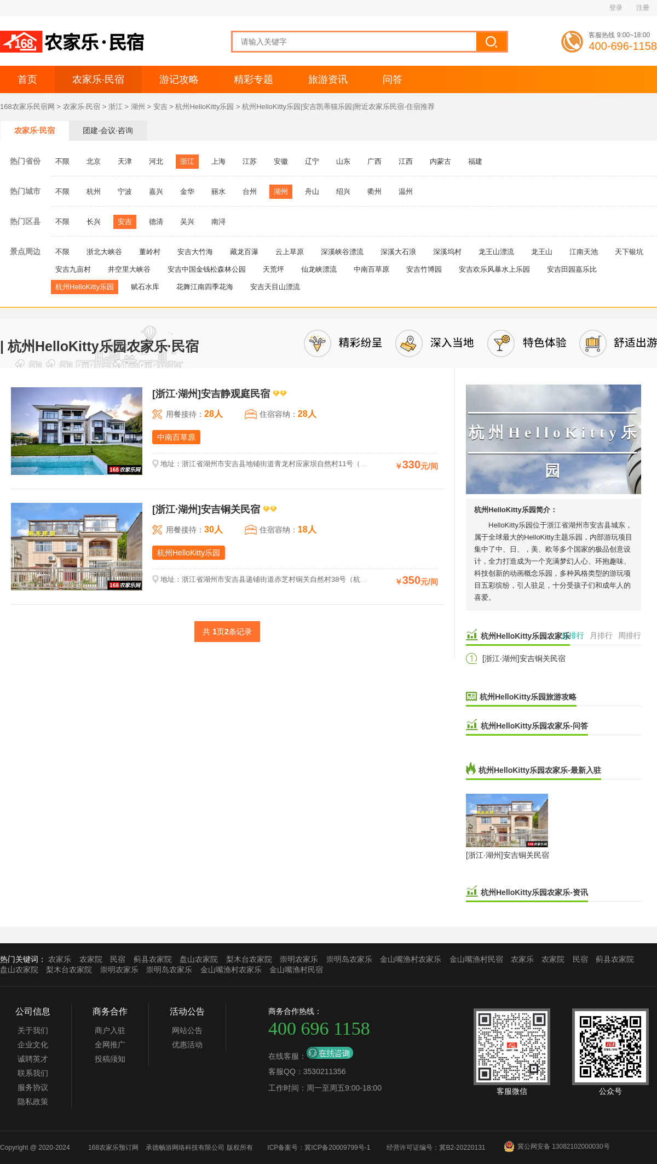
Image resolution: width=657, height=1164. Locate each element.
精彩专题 (253, 79)
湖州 (138, 106)
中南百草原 (371, 269)
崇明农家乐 (299, 959)
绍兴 (343, 191)
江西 (406, 161)
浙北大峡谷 (104, 252)
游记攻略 (179, 79)
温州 (406, 191)
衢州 (374, 191)
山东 (343, 161)
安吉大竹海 (195, 252)
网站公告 (187, 1030)
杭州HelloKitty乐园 (204, 106)
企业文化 (33, 1044)
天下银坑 (629, 252)
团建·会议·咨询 (108, 130)
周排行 (629, 635)
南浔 (218, 221)
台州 (250, 191)
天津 (125, 161)
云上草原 (289, 252)
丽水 (218, 191)
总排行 (572, 635)
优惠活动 (187, 1044)
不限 (62, 161)
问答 (392, 79)
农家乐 (59, 959)
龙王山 (541, 252)
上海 (218, 161)
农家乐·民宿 (98, 79)
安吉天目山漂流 (275, 287)
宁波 (125, 191)
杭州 (94, 191)
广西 (374, 161)
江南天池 (583, 252)
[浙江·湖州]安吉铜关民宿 (524, 658)
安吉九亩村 (73, 269)
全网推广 (110, 1044)
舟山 (312, 191)
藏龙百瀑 (244, 252)
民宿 (117, 959)
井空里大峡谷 (129, 269)
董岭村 (149, 252)
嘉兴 (156, 191)
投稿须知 (110, 1058)
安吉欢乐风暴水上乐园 (494, 269)
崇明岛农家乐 (349, 959)
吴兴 (187, 221)
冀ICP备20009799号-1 (337, 1147)
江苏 (250, 161)
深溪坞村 (447, 252)
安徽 (281, 161)
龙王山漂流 (496, 252)
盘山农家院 (199, 959)
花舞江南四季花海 (204, 287)
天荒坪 (273, 269)
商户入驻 (110, 1030)
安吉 (160, 106)
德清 (156, 221)
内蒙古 (440, 161)
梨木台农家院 (249, 959)
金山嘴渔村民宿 (476, 959)
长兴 (94, 221)
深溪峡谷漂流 (342, 252)
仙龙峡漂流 (319, 269)
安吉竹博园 (424, 269)
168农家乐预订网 (113, 1147)
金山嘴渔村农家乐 (410, 959)
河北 (156, 161)
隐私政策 (33, 1101)
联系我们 (33, 1073)
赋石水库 (145, 287)
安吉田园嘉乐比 (572, 269)
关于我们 (33, 1030)
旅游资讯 (328, 79)
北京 (94, 161)
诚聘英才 (33, 1058)
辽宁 (312, 161)
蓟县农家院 (153, 959)
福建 (475, 161)
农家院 (90, 959)
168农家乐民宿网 (27, 106)
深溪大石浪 (398, 252)
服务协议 (33, 1087)
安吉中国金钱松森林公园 (207, 269)
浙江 (115, 106)
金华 (187, 191)
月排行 (601, 635)
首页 (27, 79)
